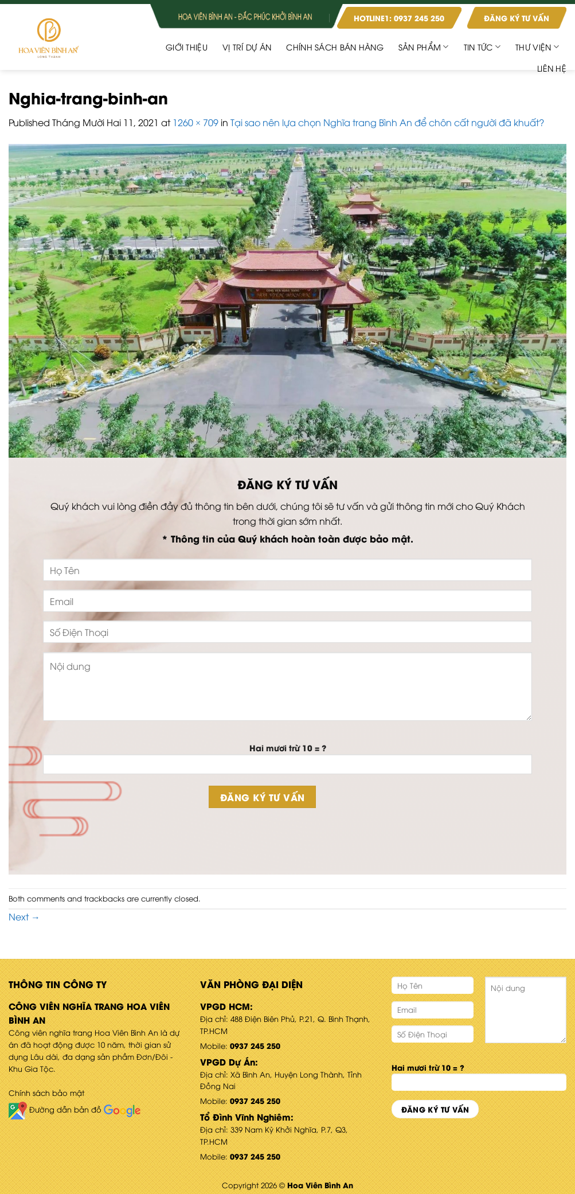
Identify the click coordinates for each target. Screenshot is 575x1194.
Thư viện (537, 47)
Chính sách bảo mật (46, 1092)
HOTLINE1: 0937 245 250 (399, 17)
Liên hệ (551, 68)
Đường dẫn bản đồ (74, 1109)
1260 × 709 (195, 122)
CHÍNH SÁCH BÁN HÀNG (334, 46)
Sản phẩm (423, 47)
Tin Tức (482, 47)
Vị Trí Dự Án (246, 46)
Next (24, 916)
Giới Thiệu (187, 46)
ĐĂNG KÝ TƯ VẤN (516, 17)
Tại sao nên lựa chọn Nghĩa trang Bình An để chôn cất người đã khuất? (387, 122)
